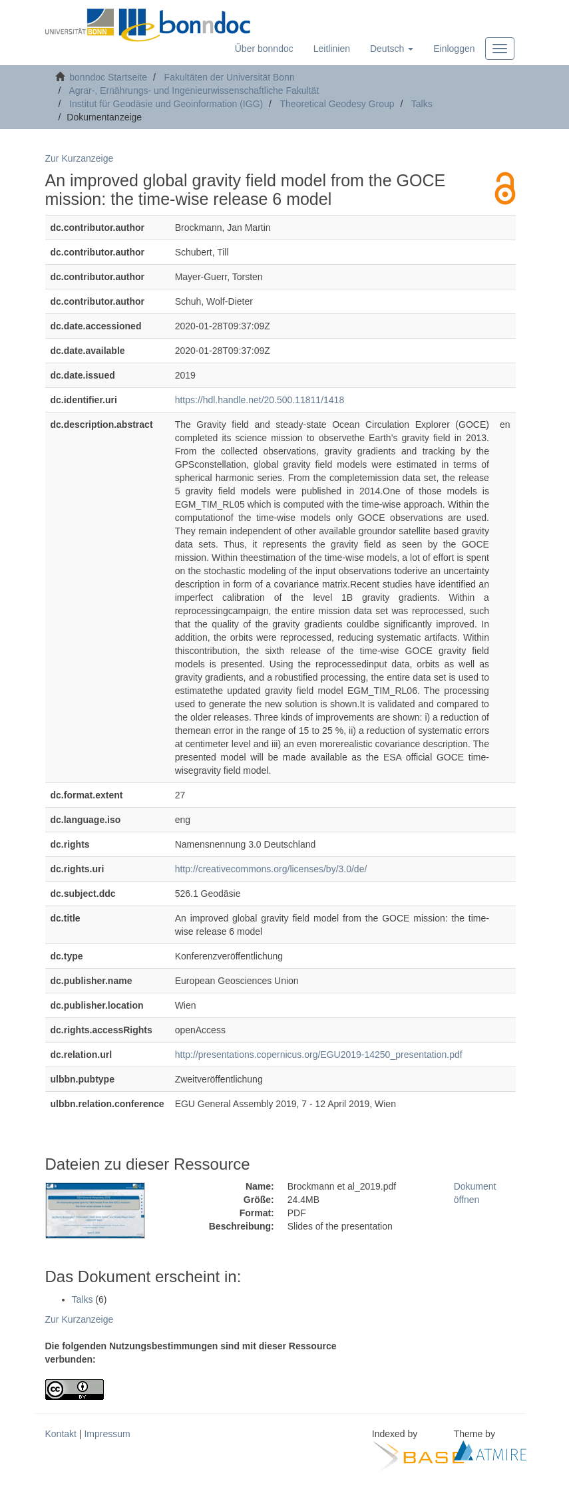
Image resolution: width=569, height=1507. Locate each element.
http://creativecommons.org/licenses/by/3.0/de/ (271, 869)
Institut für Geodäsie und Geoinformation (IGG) (166, 103)
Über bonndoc (264, 48)
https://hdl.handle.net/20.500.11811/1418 (260, 400)
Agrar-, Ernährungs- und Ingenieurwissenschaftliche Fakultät (194, 90)
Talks (422, 103)
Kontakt (61, 1433)
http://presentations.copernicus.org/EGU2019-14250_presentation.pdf (319, 1054)
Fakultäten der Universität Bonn (229, 77)
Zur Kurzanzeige (79, 158)
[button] (391, 48)
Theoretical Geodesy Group (337, 103)
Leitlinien (331, 48)
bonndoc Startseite (108, 77)
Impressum (107, 1433)
